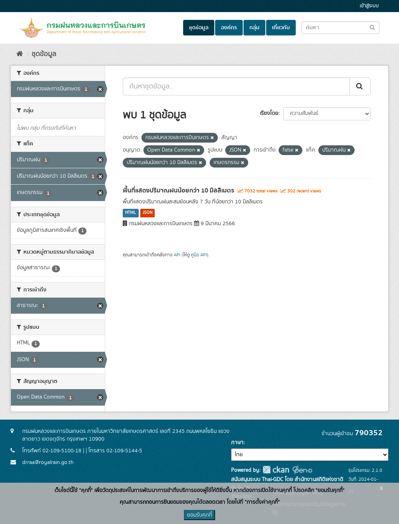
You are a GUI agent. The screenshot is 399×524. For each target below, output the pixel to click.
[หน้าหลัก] (19, 54)
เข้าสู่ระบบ (369, 6)
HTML (130, 213)
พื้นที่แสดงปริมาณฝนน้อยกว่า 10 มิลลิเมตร (178, 190)
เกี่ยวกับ (281, 27)
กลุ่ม (254, 27)
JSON (147, 213)
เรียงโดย (269, 113)
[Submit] (360, 86)
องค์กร (229, 27)
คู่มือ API (199, 255)
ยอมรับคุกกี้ (199, 515)
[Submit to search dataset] (372, 27)
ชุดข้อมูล (198, 27)
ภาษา (237, 442)
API (177, 255)
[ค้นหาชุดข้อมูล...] (236, 86)
